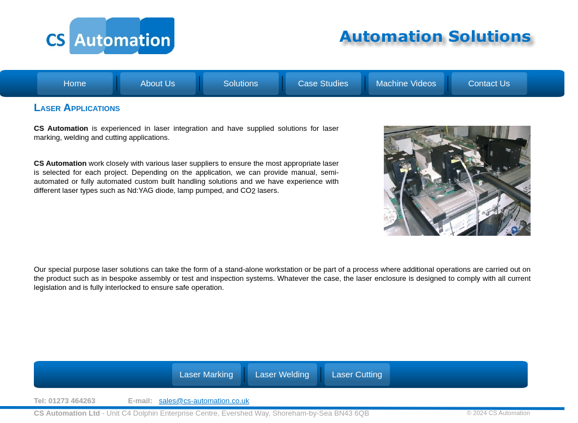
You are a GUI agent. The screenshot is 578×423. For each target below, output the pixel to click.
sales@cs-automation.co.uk (204, 400)
